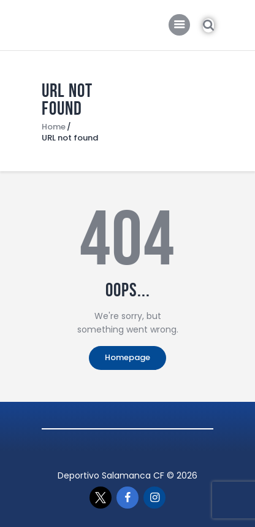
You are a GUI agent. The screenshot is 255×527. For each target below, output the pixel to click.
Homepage (127, 357)
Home (54, 127)
